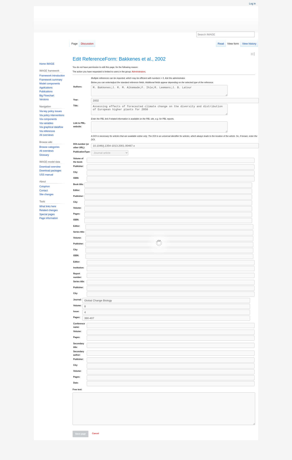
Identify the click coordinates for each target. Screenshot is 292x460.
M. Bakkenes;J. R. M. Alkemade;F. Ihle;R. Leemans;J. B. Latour (167, 91)
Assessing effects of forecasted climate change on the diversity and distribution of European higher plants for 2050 (167, 112)
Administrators (138, 71)
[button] (95, 445)
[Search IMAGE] (225, 34)
